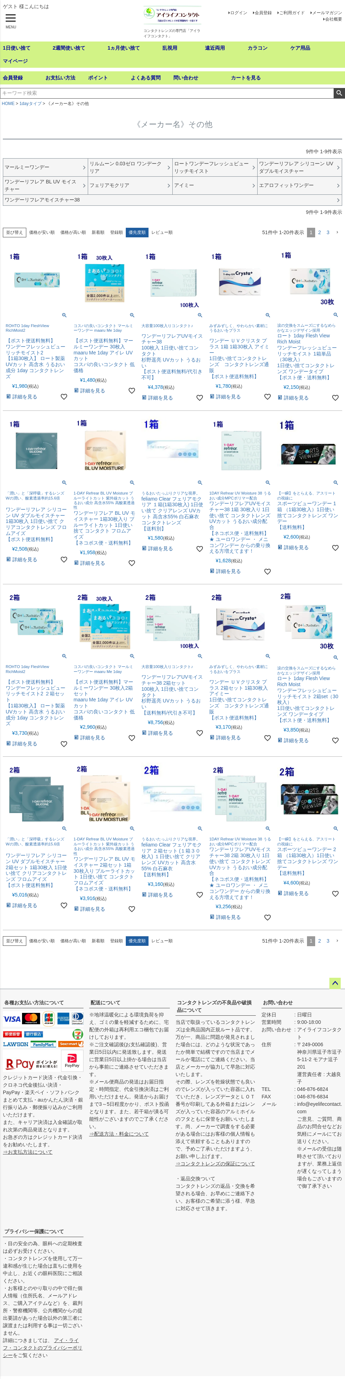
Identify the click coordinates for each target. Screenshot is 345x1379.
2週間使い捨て (69, 48)
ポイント (98, 78)
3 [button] (328, 232)
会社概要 (333, 19)
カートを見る (246, 78)
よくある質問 (146, 78)
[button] (337, 232)
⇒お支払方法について (28, 1152)
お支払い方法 (60, 78)
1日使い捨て (17, 48)
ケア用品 (300, 48)
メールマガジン (327, 12)
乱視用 (169, 48)
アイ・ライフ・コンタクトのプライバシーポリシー (42, 1347)
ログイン (238, 12)
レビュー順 (162, 232)
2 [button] (319, 232)
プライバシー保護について (34, 1231)
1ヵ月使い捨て (124, 48)
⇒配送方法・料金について (119, 1134)
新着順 (98, 232)
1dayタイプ (31, 103)
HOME (8, 103)
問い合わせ (185, 78)
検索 (339, 93)
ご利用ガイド (292, 12)
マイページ (15, 61)
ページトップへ (335, 983)
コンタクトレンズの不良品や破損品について (214, 1006)
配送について (105, 1002)
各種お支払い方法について (34, 1002)
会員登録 (263, 12)
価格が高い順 (73, 232)
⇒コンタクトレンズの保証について (215, 1163)
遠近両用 (215, 48)
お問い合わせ (278, 1002)
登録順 (116, 232)
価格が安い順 (42, 232)
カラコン (258, 48)
